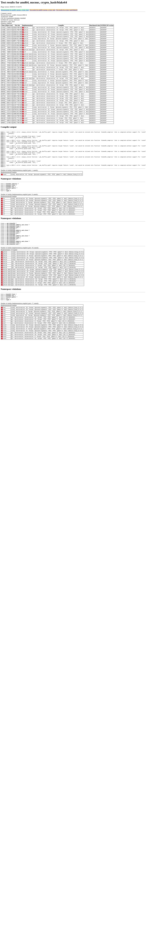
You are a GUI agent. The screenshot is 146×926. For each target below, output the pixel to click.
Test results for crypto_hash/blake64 (66, 10)
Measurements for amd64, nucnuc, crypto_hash (15, 10)
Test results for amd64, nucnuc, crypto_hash (42, 10)
